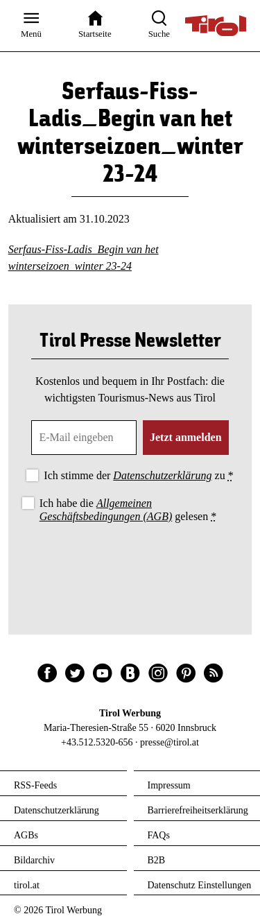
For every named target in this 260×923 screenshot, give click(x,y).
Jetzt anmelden (186, 437)
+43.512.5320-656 (97, 742)
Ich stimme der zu (138, 475)
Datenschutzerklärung (162, 475)
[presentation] (130, 564)
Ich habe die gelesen (128, 509)
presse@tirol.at (169, 742)
